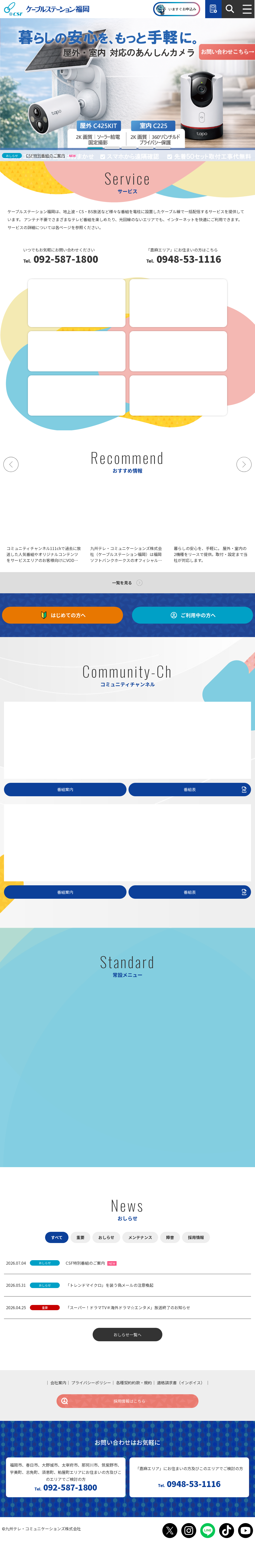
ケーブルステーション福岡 (46, 9)
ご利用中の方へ (192, 615)
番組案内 (65, 789)
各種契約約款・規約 (134, 1383)
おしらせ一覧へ (127, 1335)
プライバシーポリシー (91, 1383)
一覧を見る (122, 583)
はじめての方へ (62, 615)
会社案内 (58, 1383)
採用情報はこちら (103, 1401)
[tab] (95, 148)
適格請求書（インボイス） (181, 1383)
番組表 (216, 789)
